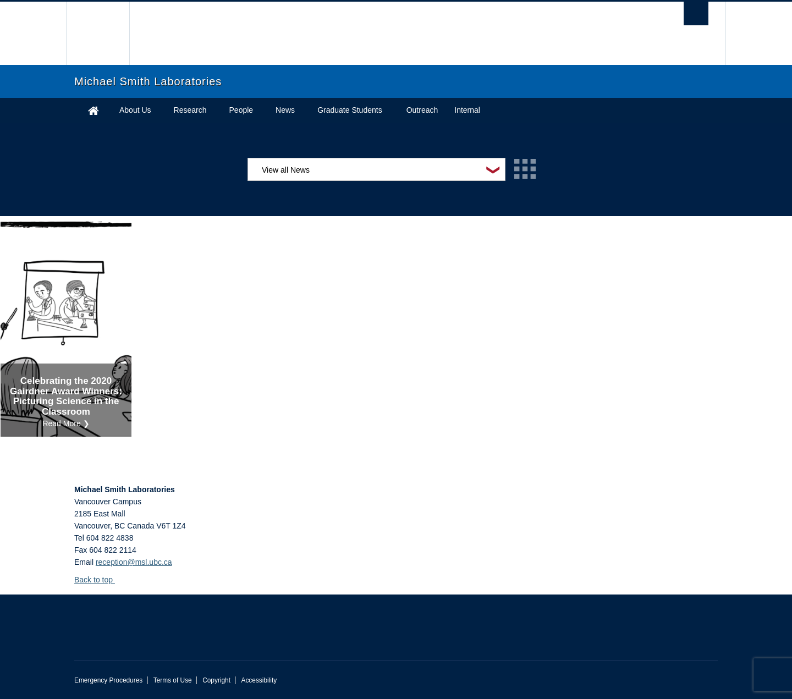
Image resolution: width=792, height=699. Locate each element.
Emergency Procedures (108, 680)
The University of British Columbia (97, 33)
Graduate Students (349, 110)
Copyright (216, 680)
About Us (135, 110)
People (241, 110)
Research (190, 110)
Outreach (422, 110)
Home (93, 110)
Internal (467, 110)
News (285, 110)
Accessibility (259, 680)
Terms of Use (172, 680)
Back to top (98, 579)
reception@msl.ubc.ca (134, 562)
